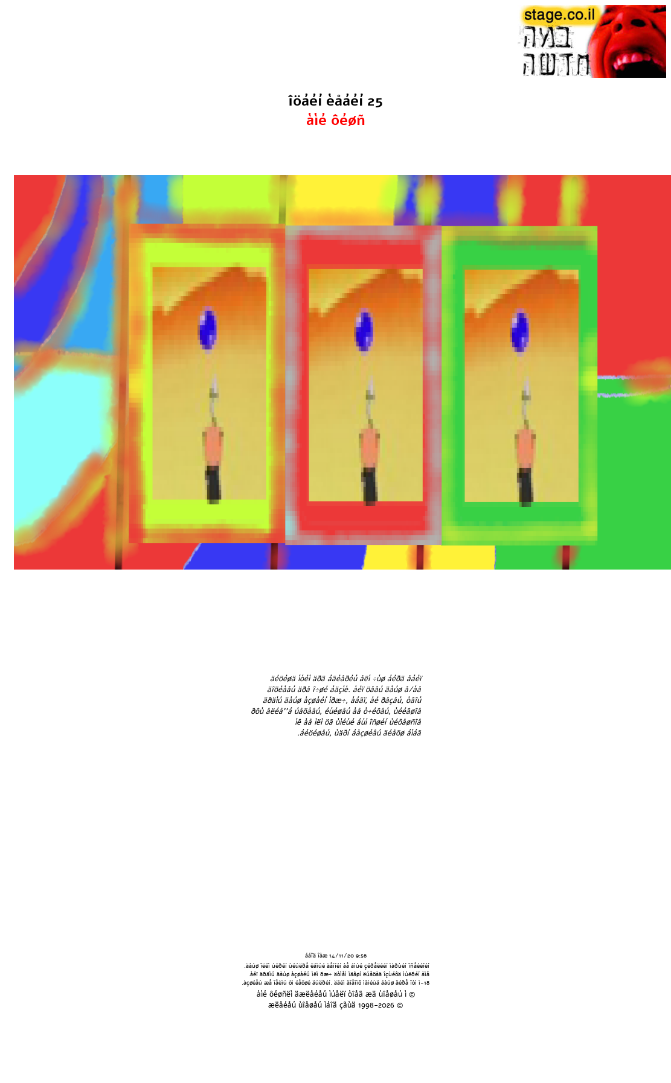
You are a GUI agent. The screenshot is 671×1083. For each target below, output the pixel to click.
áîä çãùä (341, 1005)
